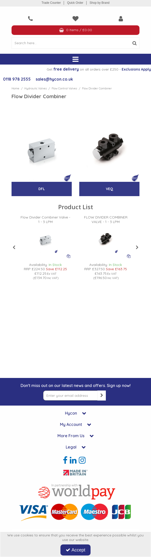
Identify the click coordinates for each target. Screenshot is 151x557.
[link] (65, 460)
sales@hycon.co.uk (54, 79)
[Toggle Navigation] (75, 59)
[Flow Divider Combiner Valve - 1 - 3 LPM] (45, 221)
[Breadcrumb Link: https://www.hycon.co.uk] (15, 88)
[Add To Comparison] (68, 256)
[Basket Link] (75, 30)
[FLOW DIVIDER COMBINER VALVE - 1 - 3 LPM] (106, 221)
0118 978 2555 (17, 79)
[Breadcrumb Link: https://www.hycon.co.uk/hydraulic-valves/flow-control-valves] (64, 88)
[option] (45, 247)
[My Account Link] (120, 19)
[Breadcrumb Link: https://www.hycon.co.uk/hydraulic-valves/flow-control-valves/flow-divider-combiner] (97, 88)
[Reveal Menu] (75, 59)
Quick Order (75, 3)
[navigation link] (30, 19)
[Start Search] (134, 43)
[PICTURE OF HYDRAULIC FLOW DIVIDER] (45, 240)
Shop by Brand (99, 3)
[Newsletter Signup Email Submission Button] (101, 396)
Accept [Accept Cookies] (75, 549)
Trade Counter (51, 3)
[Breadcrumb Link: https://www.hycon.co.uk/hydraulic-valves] (35, 88)
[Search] (71, 43)
